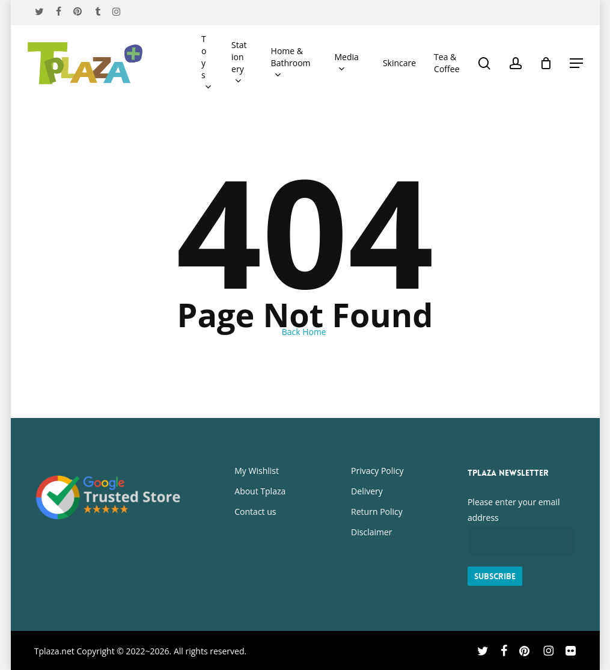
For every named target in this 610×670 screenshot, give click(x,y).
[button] (576, 63)
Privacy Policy (377, 470)
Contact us (255, 511)
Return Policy (377, 511)
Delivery (367, 491)
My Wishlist (256, 470)
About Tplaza (259, 491)
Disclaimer (371, 532)
